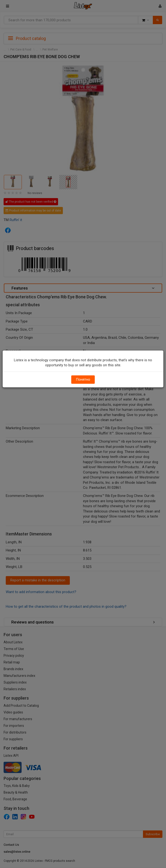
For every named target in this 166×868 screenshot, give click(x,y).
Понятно (83, 379)
